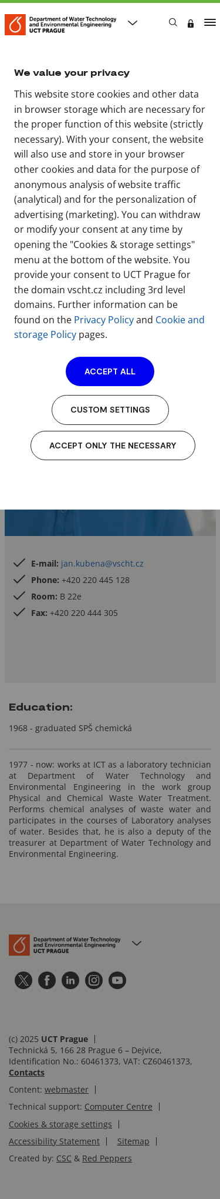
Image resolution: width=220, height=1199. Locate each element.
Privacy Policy (104, 319)
